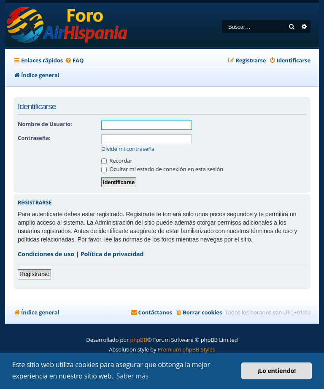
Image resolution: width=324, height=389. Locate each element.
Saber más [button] (132, 376)
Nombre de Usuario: (45, 124)
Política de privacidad (112, 254)
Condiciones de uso (46, 254)
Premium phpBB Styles (186, 349)
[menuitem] (74, 60)
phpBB (138, 339)
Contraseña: (34, 138)
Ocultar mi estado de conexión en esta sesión (162, 169)
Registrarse (34, 274)
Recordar (116, 160)
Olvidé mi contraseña (127, 149)
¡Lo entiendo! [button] (276, 371)
